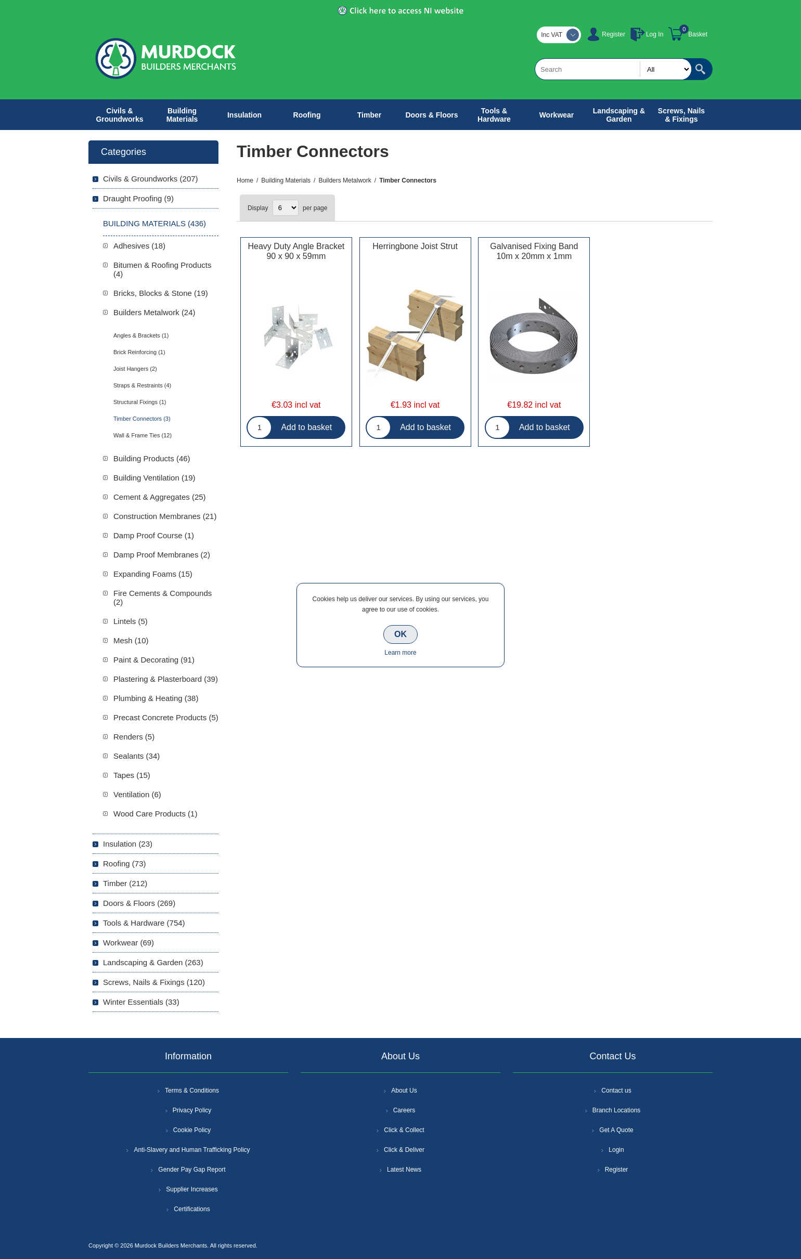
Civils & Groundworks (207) (150, 178)
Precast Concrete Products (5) (165, 717)
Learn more (400, 652)
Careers (404, 1110)
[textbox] (613, 69)
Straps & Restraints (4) (142, 385)
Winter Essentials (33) (141, 1001)
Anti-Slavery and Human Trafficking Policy (192, 1149)
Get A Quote (616, 1130)
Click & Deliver (404, 1149)
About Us (404, 1090)
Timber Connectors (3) (142, 419)
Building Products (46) (151, 458)
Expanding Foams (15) (152, 573)
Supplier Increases (191, 1189)
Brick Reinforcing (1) (139, 352)
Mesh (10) (131, 640)
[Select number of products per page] (286, 208)
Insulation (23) (127, 843)
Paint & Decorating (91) (154, 659)
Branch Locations (616, 1110)
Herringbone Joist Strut (415, 246)
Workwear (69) (128, 942)
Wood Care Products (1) (155, 813)
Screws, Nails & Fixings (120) (154, 982)
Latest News (404, 1169)
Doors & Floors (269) (139, 903)
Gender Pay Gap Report (191, 1169)
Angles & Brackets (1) (141, 335)
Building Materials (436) (154, 223)
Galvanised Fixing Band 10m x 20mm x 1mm (534, 251)
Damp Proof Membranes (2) (161, 554)
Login (616, 1149)
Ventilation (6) (137, 794)
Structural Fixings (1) (139, 402)
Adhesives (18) (139, 245)
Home (245, 180)
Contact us (616, 1090)
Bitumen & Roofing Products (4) (162, 269)
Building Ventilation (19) (154, 477)
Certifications (192, 1209)
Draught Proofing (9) (138, 198)
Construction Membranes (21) (164, 516)
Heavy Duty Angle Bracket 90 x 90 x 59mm (296, 251)
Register (613, 34)
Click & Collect (404, 1130)
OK (400, 634)
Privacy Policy (192, 1110)
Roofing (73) (124, 863)
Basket (697, 34)
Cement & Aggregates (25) (159, 496)
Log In (654, 34)
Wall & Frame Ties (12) (142, 435)
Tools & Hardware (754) (144, 922)
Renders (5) (133, 736)
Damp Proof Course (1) (153, 535)
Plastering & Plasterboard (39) (165, 678)
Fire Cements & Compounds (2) (162, 597)
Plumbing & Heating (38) (155, 698)
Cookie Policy (192, 1130)
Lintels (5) (130, 621)
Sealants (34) (136, 755)
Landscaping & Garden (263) (153, 962)
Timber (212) (125, 883)
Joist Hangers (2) (135, 369)
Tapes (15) (131, 775)
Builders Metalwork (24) (154, 312)
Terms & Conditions (192, 1090)
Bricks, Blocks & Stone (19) (160, 293)
